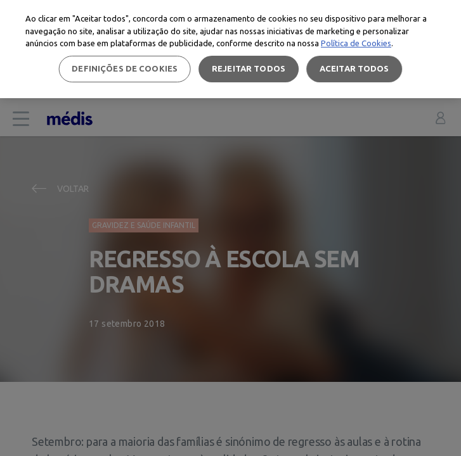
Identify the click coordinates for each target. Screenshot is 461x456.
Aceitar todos (354, 68)
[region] (230, 49)
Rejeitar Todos (248, 68)
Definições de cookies (125, 68)
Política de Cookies (356, 43)
